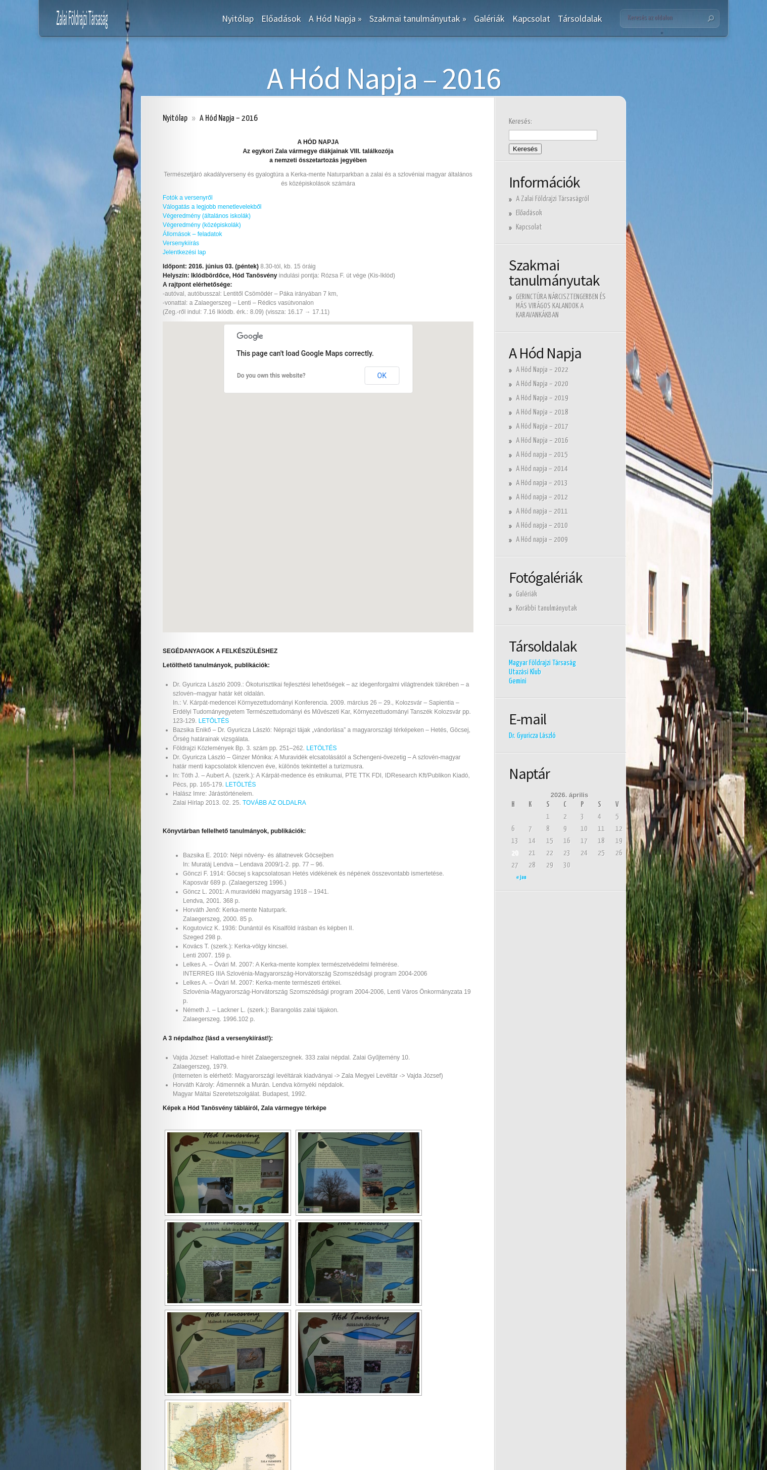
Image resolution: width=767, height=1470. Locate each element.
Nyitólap (238, 18)
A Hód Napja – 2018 (542, 412)
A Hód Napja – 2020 (542, 384)
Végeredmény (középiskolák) (202, 224)
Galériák (489, 18)
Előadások (281, 18)
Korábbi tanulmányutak (546, 608)
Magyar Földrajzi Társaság (542, 663)
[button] (314, 513)
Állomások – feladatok (192, 234)
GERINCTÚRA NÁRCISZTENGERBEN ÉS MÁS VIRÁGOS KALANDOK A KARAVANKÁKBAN (561, 306)
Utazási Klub (525, 672)
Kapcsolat (531, 18)
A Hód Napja (335, 18)
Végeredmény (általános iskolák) (207, 215)
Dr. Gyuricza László (532, 736)
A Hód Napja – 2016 (542, 440)
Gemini (517, 681)
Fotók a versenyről (188, 197)
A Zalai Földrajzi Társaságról (552, 199)
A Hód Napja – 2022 (542, 370)
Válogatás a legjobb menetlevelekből (212, 206)
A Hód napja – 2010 (542, 525)
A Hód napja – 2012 (542, 497)
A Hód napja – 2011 (542, 511)
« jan (521, 877)
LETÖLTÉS (214, 720)
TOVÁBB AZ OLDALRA (274, 802)
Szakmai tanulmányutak (417, 18)
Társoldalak (580, 18)
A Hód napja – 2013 (542, 483)
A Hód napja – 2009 (542, 539)
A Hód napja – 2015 (542, 454)
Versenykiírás (181, 243)
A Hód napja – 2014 (542, 469)
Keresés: (520, 121)
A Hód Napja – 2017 (542, 426)
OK (382, 376)
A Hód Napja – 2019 (542, 398)
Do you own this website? (271, 375)
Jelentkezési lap (184, 252)
